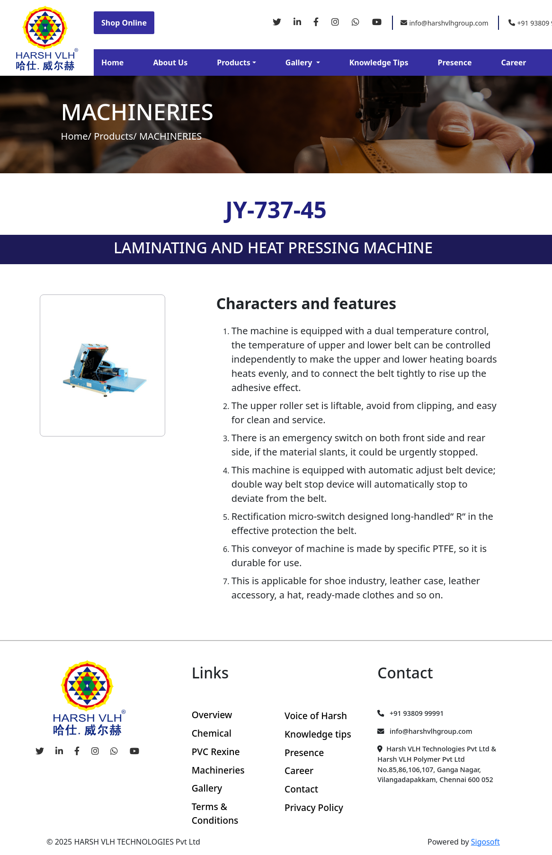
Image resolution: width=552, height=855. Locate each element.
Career (513, 62)
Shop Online (124, 23)
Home (112, 62)
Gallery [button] (299, 62)
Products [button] (233, 62)
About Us (170, 62)
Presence (454, 62)
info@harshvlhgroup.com (445, 22)
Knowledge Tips (379, 62)
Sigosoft (485, 842)
